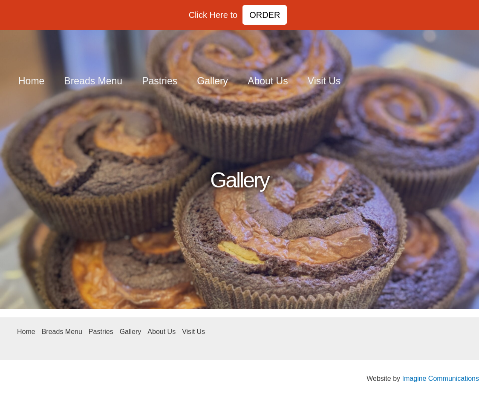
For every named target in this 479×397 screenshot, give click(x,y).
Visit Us (324, 80)
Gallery (212, 80)
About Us (268, 80)
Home (31, 80)
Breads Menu (93, 80)
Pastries (159, 80)
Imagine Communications (440, 378)
